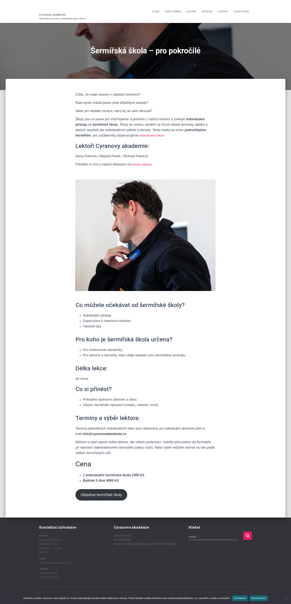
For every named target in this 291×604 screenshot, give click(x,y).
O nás (155, 11)
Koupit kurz (241, 11)
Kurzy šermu (173, 11)
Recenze (207, 11)
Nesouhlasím (258, 598)
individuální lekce (152, 135)
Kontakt (223, 11)
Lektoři (191, 11)
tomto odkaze (142, 164)
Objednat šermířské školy (102, 495)
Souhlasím (240, 598)
